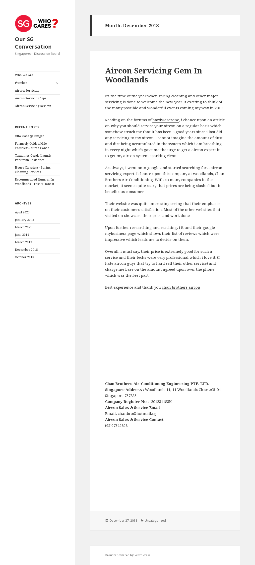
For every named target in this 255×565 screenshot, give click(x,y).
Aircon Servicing (27, 90)
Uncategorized (155, 520)
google (153, 167)
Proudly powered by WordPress (127, 555)
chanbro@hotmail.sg (137, 413)
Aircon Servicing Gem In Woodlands (153, 75)
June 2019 (22, 235)
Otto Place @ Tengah (29, 136)
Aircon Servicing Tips (30, 98)
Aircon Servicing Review (33, 106)
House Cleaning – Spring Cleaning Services (33, 169)
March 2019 (23, 242)
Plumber (21, 83)
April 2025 (22, 212)
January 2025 (24, 220)
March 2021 (23, 227)
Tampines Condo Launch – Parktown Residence (34, 157)
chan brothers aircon (181, 287)
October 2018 (24, 257)
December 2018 (26, 250)
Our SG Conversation (33, 42)
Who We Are (24, 75)
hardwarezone (165, 119)
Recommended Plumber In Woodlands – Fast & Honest (34, 181)
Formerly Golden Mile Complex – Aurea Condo (32, 145)
